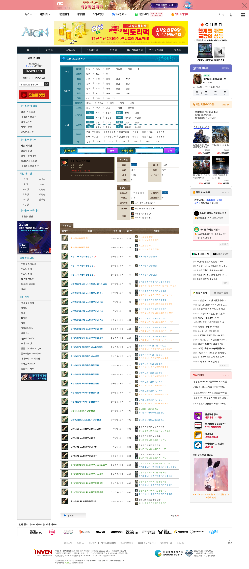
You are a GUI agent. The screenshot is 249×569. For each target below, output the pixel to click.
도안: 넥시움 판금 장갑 (80, 238)
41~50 (146, 141)
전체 (88, 141)
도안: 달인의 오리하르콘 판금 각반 (85, 392)
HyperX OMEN (27, 338)
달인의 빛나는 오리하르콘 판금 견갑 (151, 385)
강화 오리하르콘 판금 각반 (147, 445)
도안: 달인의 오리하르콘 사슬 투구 (85, 356)
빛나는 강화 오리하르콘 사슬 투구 (151, 439)
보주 (108, 73)
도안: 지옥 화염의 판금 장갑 (82, 265)
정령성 (42, 189)
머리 (88, 98)
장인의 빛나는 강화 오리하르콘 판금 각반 (154, 485)
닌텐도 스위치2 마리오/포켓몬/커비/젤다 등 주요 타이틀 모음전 (211, 392)
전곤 (108, 69)
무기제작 (96, 131)
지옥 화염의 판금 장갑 (146, 265)
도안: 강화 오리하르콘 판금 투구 (84, 455)
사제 (119, 117)
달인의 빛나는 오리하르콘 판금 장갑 (151, 376)
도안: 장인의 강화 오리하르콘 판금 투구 (87, 492)
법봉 (88, 73)
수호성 (42, 179)
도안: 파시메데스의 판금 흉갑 (83, 410)
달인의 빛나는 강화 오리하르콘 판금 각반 (154, 330)
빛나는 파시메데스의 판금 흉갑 (149, 412)
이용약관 (92, 543)
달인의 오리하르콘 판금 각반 (148, 390)
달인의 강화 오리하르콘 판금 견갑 (151, 318)
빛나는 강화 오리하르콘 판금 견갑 (151, 503)
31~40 (134, 141)
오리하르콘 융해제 (141, 217)
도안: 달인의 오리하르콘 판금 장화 (85, 365)
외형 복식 (110, 98)
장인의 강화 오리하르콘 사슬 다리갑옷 (152, 463)
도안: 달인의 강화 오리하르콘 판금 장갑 (87, 310)
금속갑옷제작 (110, 131)
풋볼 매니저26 (27, 368)
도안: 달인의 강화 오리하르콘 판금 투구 (87, 338)
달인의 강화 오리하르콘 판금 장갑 (151, 309)
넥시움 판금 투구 (144, 245)
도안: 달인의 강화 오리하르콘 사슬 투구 (87, 292)
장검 (98, 69)
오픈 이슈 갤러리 (29, 264)
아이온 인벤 (34, 58)
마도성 (25, 189)
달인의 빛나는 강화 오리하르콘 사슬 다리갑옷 (155, 285)
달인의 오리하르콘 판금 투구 (148, 399)
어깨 (108, 78)
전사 (90, 112)
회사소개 (68, 543)
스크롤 (119, 107)
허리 (122, 103)
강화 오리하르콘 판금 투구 (147, 454)
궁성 (25, 184)
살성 (42, 184)
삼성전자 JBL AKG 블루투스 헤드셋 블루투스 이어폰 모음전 (211, 381)
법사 (90, 117)
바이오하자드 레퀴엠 (30, 358)
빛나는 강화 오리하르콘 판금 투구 (151, 457)
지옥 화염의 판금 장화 (146, 256)
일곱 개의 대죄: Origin (31, 348)
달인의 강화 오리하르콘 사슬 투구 (151, 291)
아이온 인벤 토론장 (30, 166)
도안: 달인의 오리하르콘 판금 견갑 (85, 383)
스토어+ (225, 104)
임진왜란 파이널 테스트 (214, 79)
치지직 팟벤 (26, 127)
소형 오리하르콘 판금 (143, 208)
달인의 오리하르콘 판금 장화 (148, 363)
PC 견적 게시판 (28, 284)
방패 (98, 98)
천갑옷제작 (124, 131)
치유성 (25, 194)
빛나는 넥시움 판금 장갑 (147, 240)
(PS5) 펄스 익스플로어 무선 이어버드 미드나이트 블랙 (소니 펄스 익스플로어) (211, 403)
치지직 (24, 308)
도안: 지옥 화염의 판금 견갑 (82, 274)
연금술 (135, 131)
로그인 (221, 14)
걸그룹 (24, 318)
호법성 (42, 194)
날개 (132, 103)
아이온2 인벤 (27, 216)
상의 (88, 78)
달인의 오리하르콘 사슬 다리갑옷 (150, 345)
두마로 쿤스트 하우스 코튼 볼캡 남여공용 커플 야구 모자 (211, 398)
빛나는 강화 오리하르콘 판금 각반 (151, 448)
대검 (130, 69)
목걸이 (89, 103)
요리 (151, 131)
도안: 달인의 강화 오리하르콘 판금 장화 (87, 301)
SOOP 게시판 (27, 132)
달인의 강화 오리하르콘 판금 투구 (151, 336)
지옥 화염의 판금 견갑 (146, 274)
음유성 (42, 199)
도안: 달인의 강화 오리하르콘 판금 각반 (87, 328)
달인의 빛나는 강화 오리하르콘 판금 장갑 (154, 312)
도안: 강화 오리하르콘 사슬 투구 (84, 437)
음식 (88, 107)
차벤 (23, 313)
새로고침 (223, 244)
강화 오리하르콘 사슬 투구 (147, 436)
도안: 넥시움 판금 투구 (80, 247)
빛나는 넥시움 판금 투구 (147, 249)
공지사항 (180, 543)
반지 (112, 103)
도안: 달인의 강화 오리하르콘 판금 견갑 (87, 319)
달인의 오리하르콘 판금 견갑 (148, 381)
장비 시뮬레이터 (28, 156)
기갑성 (25, 204)
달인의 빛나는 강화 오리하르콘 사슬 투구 (154, 294)
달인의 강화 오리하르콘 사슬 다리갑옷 (152, 281)
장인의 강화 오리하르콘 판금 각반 (151, 481)
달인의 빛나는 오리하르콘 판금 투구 (151, 403)
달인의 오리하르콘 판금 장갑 (148, 372)
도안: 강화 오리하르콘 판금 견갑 (84, 501)
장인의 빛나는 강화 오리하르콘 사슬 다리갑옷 (155, 466)
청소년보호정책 (126, 543)
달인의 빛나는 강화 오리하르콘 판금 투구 (154, 339)
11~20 (110, 141)
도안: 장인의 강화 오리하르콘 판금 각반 (87, 483)
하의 (98, 78)
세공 (144, 131)
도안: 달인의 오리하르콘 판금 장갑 (85, 374)
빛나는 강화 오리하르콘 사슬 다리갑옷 (152, 430)
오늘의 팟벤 (26, 274)
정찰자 (119, 112)
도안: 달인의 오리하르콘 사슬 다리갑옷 (87, 347)
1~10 (98, 141)
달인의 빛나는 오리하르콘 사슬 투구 (151, 358)
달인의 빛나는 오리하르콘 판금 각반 (151, 394)
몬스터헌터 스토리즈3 (31, 353)
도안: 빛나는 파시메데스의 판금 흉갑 (86, 419)
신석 (108, 107)
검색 (46, 84)
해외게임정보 (27, 328)
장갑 (118, 78)
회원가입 (26, 78)
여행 (23, 323)
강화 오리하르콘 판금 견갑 (147, 499)
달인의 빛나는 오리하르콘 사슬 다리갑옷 (153, 348)
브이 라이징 (26, 343)
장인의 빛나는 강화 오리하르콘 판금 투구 (154, 494)
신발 (128, 78)
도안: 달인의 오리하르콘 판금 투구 (85, 401)
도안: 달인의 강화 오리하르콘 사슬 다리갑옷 (89, 283)
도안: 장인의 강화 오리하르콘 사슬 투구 (87, 474)
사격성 (25, 199)
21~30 (122, 141)
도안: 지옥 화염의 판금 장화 (82, 256)
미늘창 (119, 69)
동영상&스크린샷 (29, 161)
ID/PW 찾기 (40, 78)
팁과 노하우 (26, 122)
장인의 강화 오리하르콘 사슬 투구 (151, 472)
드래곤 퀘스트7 (28, 363)
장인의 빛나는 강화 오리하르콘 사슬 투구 (154, 475)
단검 (88, 69)
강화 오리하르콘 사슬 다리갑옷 (149, 427)
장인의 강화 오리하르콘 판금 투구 (151, 490)
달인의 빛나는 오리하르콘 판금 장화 (151, 367)
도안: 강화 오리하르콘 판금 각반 (84, 446)
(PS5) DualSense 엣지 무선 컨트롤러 (209, 387)
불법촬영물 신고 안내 (146, 543)
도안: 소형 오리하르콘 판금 (144, 202)
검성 (25, 179)
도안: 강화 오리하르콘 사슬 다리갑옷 (86, 428)
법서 (98, 73)
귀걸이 (101, 103)
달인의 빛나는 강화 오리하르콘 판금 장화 (154, 303)
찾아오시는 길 (166, 543)
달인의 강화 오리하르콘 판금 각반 (151, 327)
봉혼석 (131, 107)
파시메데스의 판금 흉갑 (146, 408)
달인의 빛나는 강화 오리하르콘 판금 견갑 (154, 321)
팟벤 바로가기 (27, 303)
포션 (98, 107)
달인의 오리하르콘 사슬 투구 (148, 354)
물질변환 (161, 131)
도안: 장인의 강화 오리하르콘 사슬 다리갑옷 (89, 465)
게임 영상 (25, 333)
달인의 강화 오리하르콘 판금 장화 (151, 300)
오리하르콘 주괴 (141, 213)
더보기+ (225, 68)
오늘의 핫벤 (26, 269)
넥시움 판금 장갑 (144, 236)
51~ (157, 141)
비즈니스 (80, 543)
